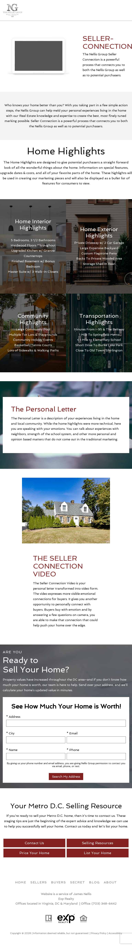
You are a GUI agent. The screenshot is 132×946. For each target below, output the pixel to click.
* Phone (73, 750)
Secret (77, 882)
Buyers (58, 882)
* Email (72, 733)
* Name (11, 750)
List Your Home (97, 853)
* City (10, 733)
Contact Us (34, 843)
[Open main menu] (125, 10)
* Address (13, 716)
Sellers (38, 882)
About (110, 882)
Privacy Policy (98, 933)
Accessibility (115, 933)
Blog (94, 882)
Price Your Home (34, 853)
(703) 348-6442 (104, 903)
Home (20, 882)
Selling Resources (97, 843)
